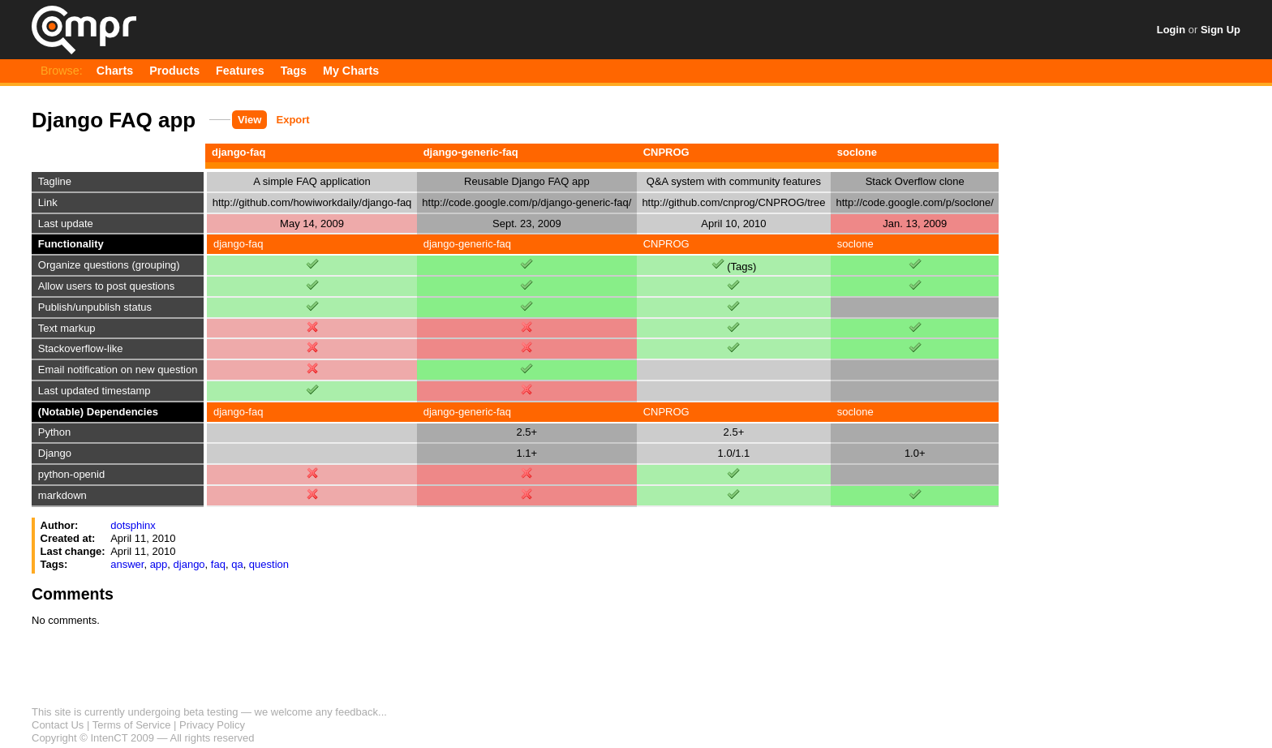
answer (127, 564)
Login (1171, 30)
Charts (115, 70)
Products (174, 70)
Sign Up (1220, 30)
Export (293, 120)
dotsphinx (133, 525)
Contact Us (58, 725)
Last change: (73, 551)
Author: (60, 525)
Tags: (54, 564)
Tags (294, 70)
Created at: (68, 538)
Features (240, 70)
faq (218, 564)
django (189, 564)
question (269, 564)
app (159, 564)
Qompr (84, 30)
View (249, 120)
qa (237, 564)
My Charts (351, 70)
